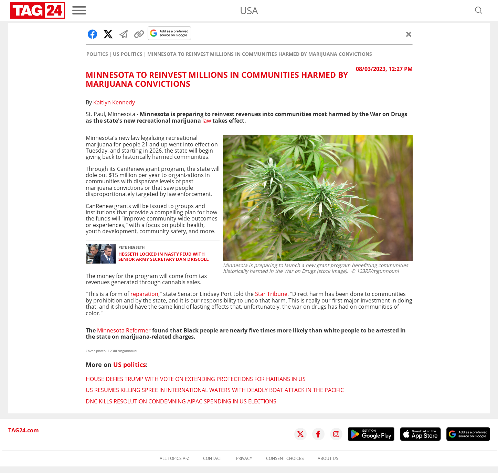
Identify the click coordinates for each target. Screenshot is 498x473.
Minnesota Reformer (124, 330)
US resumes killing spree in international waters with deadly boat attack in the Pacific (215, 390)
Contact (212, 458)
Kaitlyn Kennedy (114, 102)
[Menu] (79, 10)
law (206, 120)
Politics (97, 54)
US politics (127, 54)
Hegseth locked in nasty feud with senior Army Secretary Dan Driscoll (163, 256)
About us (328, 458)
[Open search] (478, 10)
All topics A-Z (174, 458)
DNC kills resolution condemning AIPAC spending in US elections (181, 401)
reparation (144, 294)
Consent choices (285, 458)
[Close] (409, 34)
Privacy (244, 458)
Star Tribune (271, 294)
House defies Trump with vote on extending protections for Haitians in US (196, 379)
